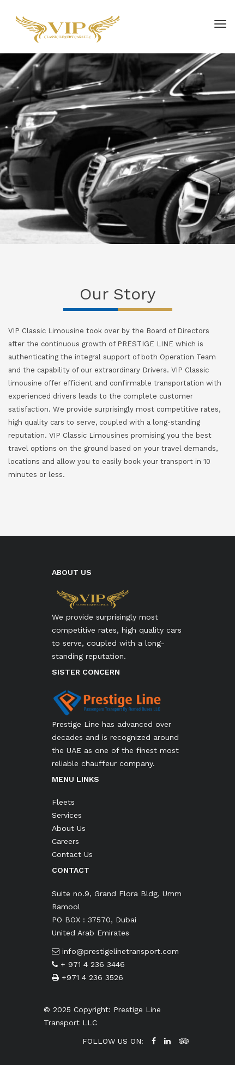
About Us (69, 828)
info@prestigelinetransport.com (120, 951)
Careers (65, 841)
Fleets (63, 802)
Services (67, 815)
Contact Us (72, 854)
